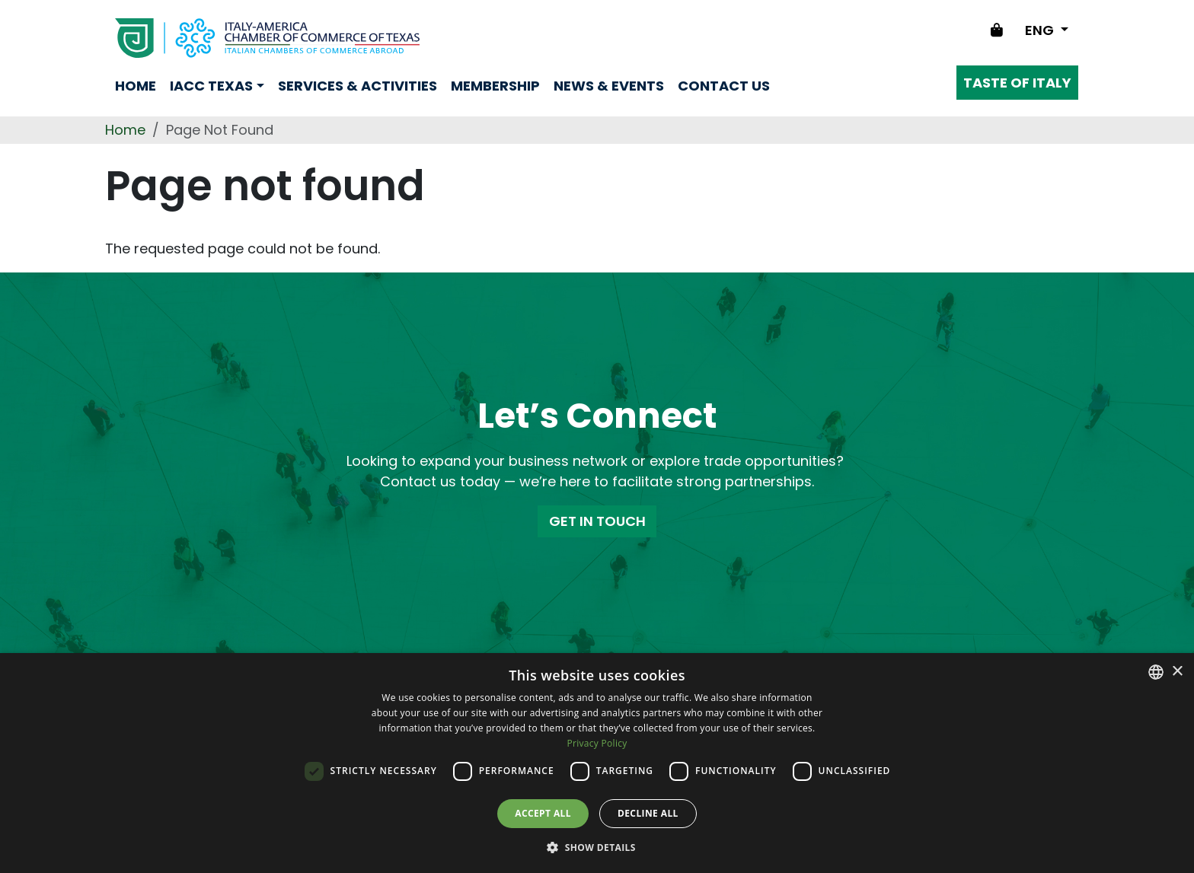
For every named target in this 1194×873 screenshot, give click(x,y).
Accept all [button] (543, 813)
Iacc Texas (211, 85)
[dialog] (597, 763)
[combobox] (1156, 672)
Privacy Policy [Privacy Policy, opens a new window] (597, 743)
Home (135, 85)
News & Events (609, 85)
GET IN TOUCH (597, 520)
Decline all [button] (648, 813)
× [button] (1177, 671)
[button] (597, 847)
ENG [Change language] (1041, 30)
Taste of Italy (1017, 82)
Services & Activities (357, 85)
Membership (495, 85)
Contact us (724, 85)
